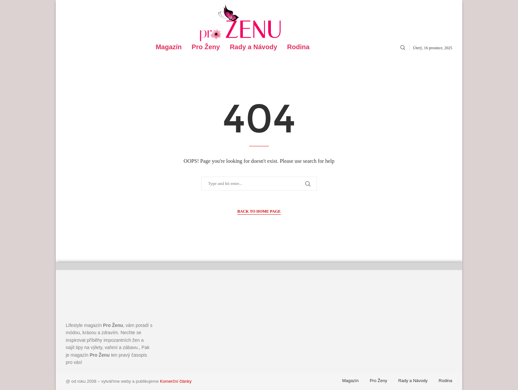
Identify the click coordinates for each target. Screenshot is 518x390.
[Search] (402, 48)
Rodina (445, 380)
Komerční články (176, 381)
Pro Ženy (378, 380)
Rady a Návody (412, 380)
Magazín (350, 380)
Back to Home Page (258, 211)
